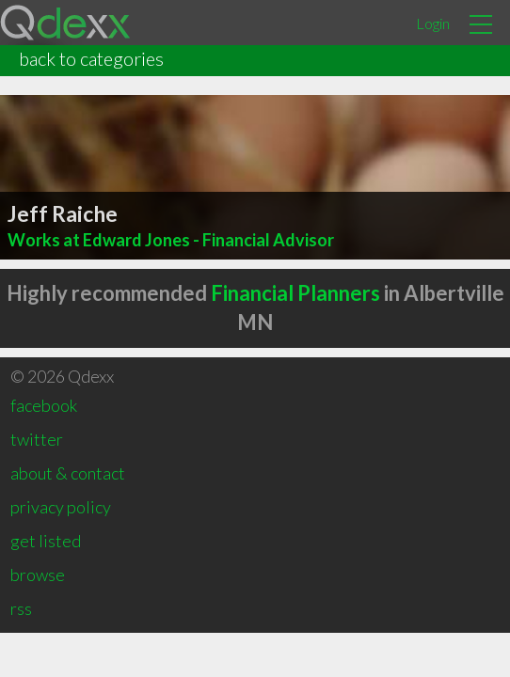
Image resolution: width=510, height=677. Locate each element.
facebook (43, 405)
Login (433, 23)
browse (37, 574)
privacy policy (60, 506)
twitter (36, 439)
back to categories (91, 58)
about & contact (67, 473)
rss (21, 608)
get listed (45, 540)
